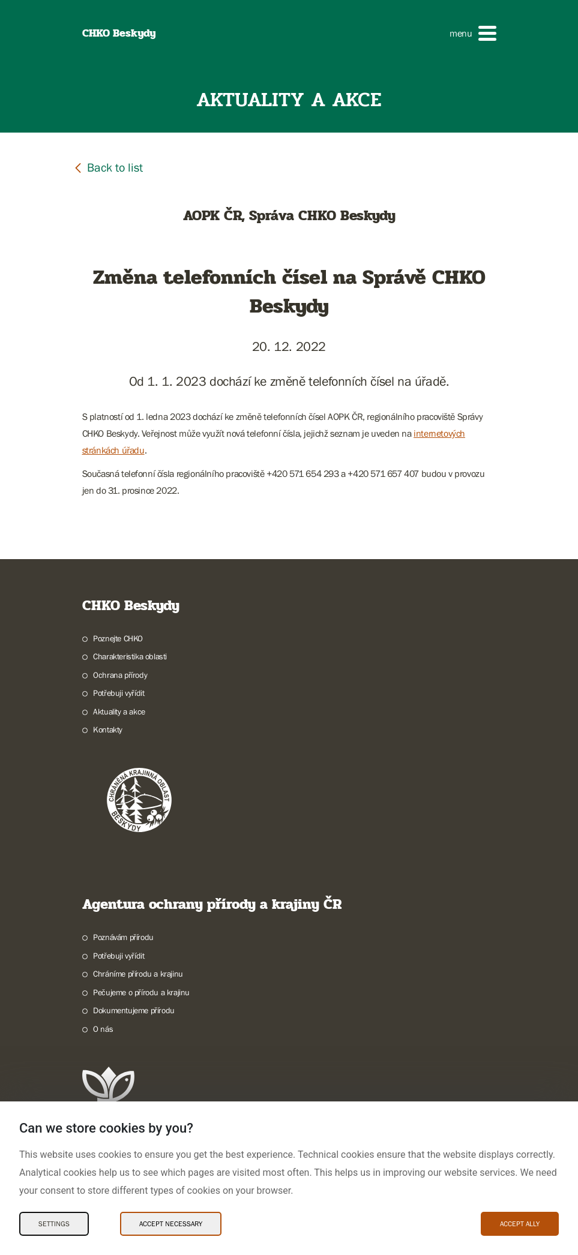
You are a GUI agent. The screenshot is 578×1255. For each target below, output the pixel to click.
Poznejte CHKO (118, 638)
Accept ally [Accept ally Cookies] (520, 1224)
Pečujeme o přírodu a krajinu (141, 992)
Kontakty (107, 729)
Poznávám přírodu (123, 937)
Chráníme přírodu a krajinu (138, 973)
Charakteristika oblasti (130, 656)
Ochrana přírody (120, 675)
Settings (54, 1224)
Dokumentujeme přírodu (134, 1010)
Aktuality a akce (119, 711)
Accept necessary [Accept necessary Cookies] (170, 1224)
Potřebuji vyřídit (118, 693)
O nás (103, 1029)
